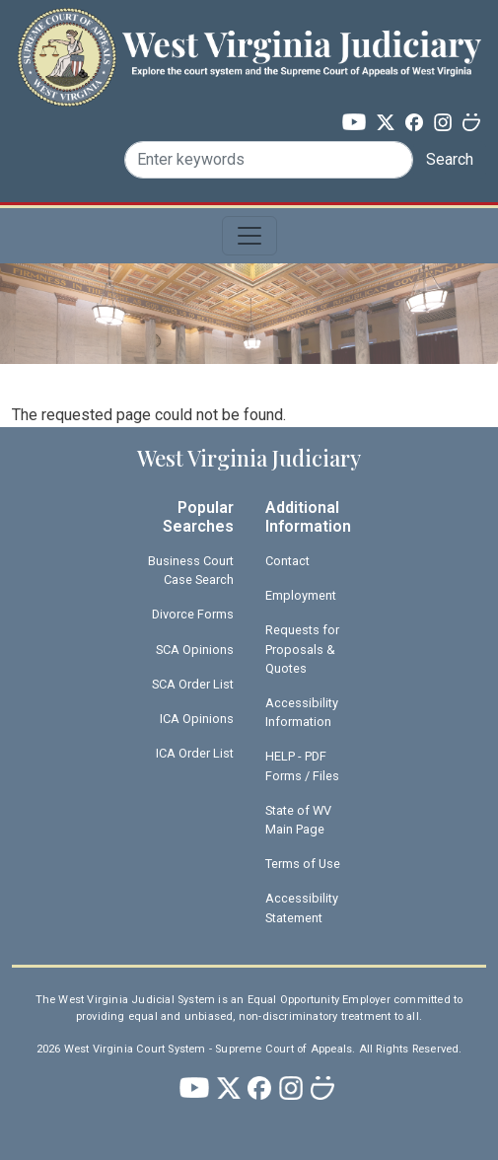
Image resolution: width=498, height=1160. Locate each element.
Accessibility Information (301, 712)
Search (449, 159)
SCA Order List (193, 684)
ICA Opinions (197, 718)
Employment (300, 595)
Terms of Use (302, 863)
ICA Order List (195, 753)
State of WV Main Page (298, 819)
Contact (287, 560)
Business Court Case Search (191, 570)
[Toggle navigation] (249, 235)
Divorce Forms (193, 614)
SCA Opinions (195, 649)
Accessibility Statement (301, 907)
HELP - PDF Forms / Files (302, 765)
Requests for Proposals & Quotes (302, 648)
